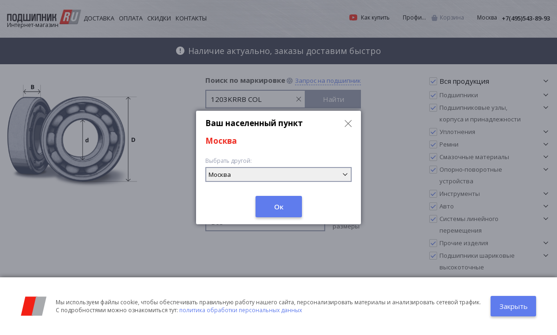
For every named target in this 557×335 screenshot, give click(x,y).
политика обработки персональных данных (240, 310)
